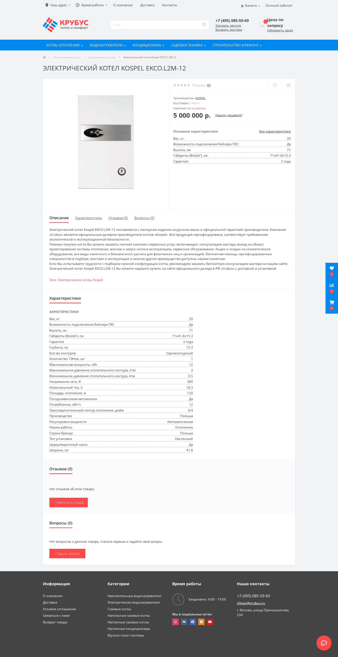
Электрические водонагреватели (134, 602)
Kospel (201, 98)
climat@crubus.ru (251, 603)
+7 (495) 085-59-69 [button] (253, 595)
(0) (209, 85)
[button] (331, 305)
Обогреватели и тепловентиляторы (80, 56)
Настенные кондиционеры (129, 628)
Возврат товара (55, 622)
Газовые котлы (119, 609)
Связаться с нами (56, 615)
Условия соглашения (59, 609)
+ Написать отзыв (68, 502)
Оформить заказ (280, 30)
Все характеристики (275, 131)
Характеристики (88, 218)
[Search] (204, 24)
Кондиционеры (148, 45)
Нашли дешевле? (228, 115)
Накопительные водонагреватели (134, 596)
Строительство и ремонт (237, 45)
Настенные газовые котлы (128, 622)
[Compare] (288, 85)
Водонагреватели (108, 45)
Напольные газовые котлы (129, 615)
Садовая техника (188, 45)
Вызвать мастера (228, 29)
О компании (53, 596)
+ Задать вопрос (67, 553)
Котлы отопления (64, 45)
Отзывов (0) (118, 218)
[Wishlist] (275, 85)
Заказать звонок (228, 25)
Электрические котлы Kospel (80, 280)
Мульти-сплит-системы (126, 635)
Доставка (50, 602)
